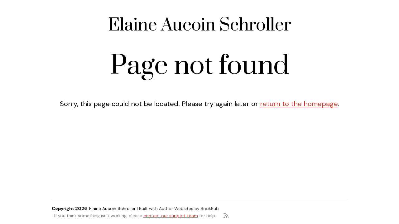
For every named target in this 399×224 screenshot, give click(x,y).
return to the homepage (299, 103)
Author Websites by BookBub (189, 208)
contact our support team (170, 215)
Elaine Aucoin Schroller (199, 25)
